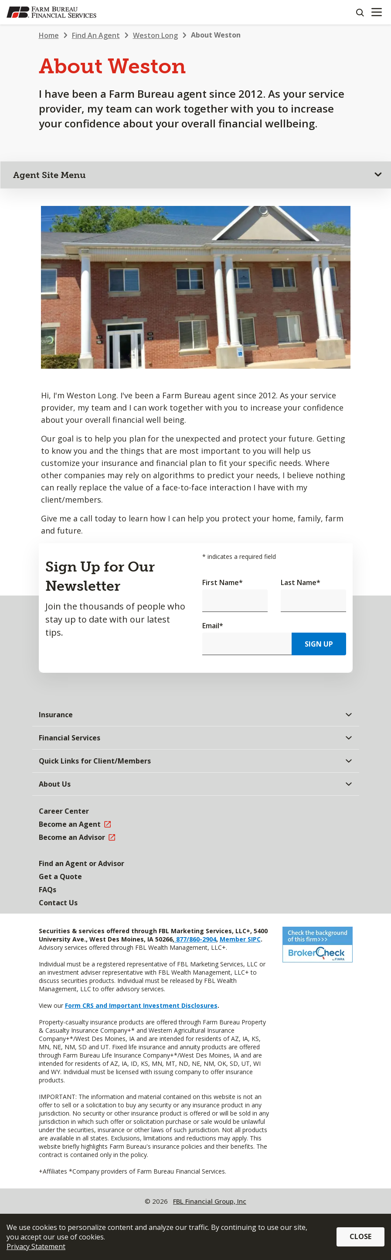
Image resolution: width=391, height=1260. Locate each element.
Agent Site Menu (49, 175)
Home (49, 35)
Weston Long (155, 35)
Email (212, 625)
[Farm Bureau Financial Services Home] (51, 12)
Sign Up (319, 644)
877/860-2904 (195, 939)
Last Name (300, 582)
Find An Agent (96, 35)
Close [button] (360, 1236)
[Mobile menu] (376, 12)
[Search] (359, 12)
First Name (222, 582)
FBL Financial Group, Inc (209, 1201)
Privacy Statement (36, 1246)
